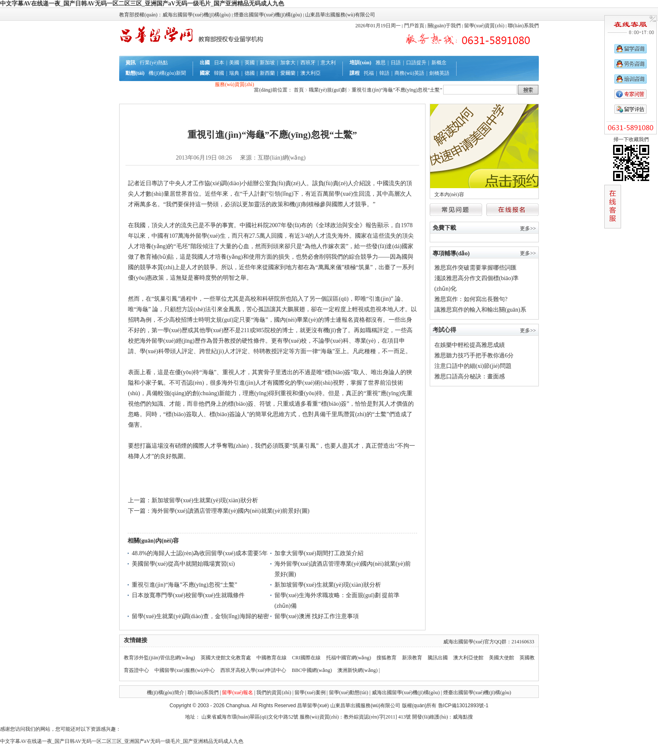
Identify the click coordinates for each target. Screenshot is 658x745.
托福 (369, 73)
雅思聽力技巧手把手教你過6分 (474, 355)
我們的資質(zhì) (273, 692)
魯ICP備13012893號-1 (463, 705)
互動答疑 (159, 95)
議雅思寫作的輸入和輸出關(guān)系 (480, 310)
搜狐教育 (386, 658)
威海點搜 (463, 717)
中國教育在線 (271, 658)
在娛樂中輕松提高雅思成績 (469, 345)
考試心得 (444, 330)
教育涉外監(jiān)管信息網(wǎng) (159, 658)
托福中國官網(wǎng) (348, 658)
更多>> (528, 228)
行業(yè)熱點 (154, 63)
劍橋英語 (439, 73)
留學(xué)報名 (237, 692)
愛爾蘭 (287, 73)
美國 (234, 63)
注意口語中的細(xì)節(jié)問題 (473, 366)
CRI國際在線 (306, 658)
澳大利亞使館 (468, 658)
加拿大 (287, 63)
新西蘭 (267, 73)
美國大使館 (501, 658)
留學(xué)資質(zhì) (484, 26)
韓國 (219, 73)
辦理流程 (161, 84)
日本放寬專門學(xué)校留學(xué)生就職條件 (188, 595)
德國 (250, 73)
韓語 (384, 73)
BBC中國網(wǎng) (312, 670)
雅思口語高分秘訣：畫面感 (469, 376)
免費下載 (444, 228)
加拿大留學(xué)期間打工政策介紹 (318, 553)
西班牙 (308, 63)
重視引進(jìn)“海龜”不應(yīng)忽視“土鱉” (184, 585)
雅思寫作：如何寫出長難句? (470, 299)
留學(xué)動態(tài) (348, 692)
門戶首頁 (414, 26)
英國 (250, 63)
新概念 (438, 63)
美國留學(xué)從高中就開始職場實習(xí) (183, 564)
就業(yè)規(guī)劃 (194, 95)
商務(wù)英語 (409, 73)
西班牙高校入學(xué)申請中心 (253, 670)
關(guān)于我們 (444, 26)
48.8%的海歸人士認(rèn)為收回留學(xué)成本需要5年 (200, 553)
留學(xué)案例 (310, 692)
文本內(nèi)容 (449, 194)
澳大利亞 (310, 73)
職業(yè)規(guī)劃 (328, 90)
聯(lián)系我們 (523, 26)
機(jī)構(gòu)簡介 (165, 692)
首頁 (299, 90)
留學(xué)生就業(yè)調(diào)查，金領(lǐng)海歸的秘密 (200, 616)
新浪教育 (412, 658)
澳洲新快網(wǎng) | (358, 670)
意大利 (328, 63)
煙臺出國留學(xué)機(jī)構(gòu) (477, 692)
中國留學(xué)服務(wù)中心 (185, 670)
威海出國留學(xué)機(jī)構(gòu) (406, 692)
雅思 (381, 63)
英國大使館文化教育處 (226, 658)
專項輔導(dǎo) (451, 253)
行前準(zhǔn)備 (192, 84)
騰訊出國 (438, 658)
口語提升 (416, 63)
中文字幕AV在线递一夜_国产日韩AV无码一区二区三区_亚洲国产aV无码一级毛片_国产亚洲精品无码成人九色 (142, 3)
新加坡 (267, 63)
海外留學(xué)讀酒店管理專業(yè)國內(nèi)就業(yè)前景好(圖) (230, 511)
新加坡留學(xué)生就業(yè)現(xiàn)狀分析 (204, 500)
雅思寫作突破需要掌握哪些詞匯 (475, 268)
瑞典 (234, 73)
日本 (219, 63)
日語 (396, 63)
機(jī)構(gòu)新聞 (167, 73)
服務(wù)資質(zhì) (234, 84)
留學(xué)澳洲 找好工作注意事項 (316, 616)
